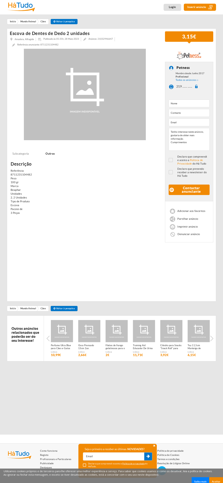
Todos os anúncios (186, 80)
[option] (62, 338)
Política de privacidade (170, 450)
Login (172, 7)
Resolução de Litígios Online (173, 463)
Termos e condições (168, 459)
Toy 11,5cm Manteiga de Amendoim (194, 347)
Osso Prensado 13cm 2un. (86, 347)
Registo (44, 455)
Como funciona (48, 450)
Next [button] (211, 338)
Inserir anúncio (200, 7)
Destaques (46, 467)
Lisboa (54, 352)
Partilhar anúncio (187, 218)
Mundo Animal (28, 308)
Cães (43, 308)
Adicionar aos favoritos (191, 210)
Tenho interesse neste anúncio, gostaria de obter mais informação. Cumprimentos (189, 139)
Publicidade (47, 463)
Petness (183, 68)
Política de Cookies (168, 455)
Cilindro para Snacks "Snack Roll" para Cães (171, 347)
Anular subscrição (91, 471)
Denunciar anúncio (189, 234)
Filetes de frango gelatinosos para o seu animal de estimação (115, 347)
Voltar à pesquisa (64, 21)
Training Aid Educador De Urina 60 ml (143, 347)
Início (13, 308)
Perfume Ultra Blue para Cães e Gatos (61, 347)
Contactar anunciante (191, 189)
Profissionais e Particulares (55, 459)
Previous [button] (48, 338)
